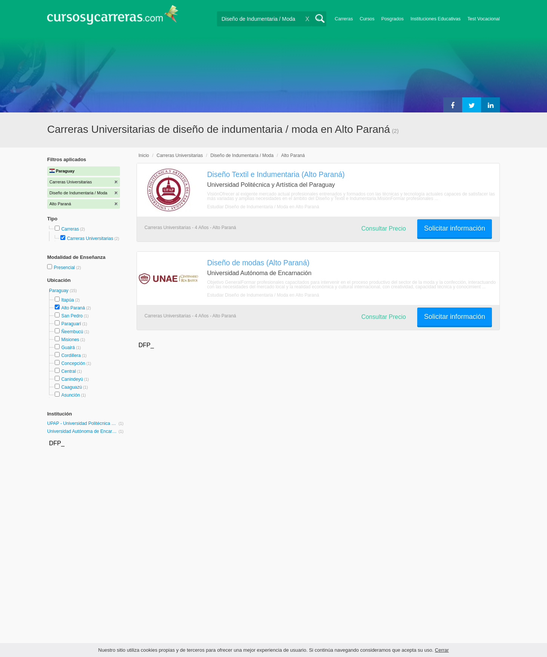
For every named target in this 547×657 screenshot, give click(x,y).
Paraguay (59, 290)
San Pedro (72, 315)
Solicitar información (454, 228)
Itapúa (67, 300)
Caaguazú (71, 387)
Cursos (367, 19)
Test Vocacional (483, 19)
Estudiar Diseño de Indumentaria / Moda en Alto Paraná (263, 206)
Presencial (65, 267)
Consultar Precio (383, 228)
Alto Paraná (73, 308)
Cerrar (442, 650)
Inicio (143, 155)
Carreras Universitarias (90, 238)
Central (68, 371)
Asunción (70, 395)
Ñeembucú (72, 331)
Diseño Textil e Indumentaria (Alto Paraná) (276, 174)
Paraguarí (71, 323)
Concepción (73, 363)
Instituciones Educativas (435, 19)
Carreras (344, 19)
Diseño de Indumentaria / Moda (242, 155)
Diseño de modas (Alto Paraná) (258, 262)
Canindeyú (72, 379)
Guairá (68, 347)
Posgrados (392, 19)
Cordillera (70, 355)
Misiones (70, 339)
